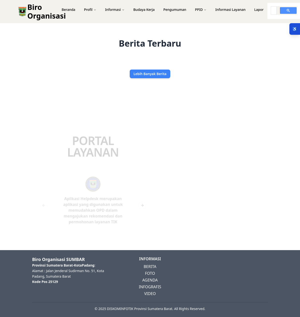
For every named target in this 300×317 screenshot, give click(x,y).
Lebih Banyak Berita (150, 73)
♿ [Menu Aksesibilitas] (294, 29)
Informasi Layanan (230, 9)
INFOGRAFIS (150, 286)
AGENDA (150, 280)
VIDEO (150, 293)
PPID (201, 9)
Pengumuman (174, 9)
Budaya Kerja (144, 9)
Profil (90, 9)
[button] (150, 11)
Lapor (259, 9)
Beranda (68, 9)
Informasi (115, 9)
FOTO (150, 273)
